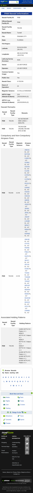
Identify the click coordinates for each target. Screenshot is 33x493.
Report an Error (25, 472)
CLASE (27, 171)
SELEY (27, 260)
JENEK (27, 208)
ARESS (27, 150)
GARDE (27, 187)
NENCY (27, 225)
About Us (9, 472)
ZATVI (27, 306)
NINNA (27, 229)
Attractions (7, 416)
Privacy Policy (16, 472)
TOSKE (27, 273)
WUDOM (27, 298)
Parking (6, 408)
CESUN (27, 166)
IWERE (27, 200)
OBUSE (27, 239)
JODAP (27, 217)
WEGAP (27, 285)
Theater (6, 423)
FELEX (27, 183)
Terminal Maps (5, 446)
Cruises (21, 404)
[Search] (17, 2)
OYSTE (27, 243)
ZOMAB (27, 310)
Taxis (20, 397)
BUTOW (27, 154)
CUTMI (27, 179)
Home (3, 8)
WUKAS (27, 302)
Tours (21, 416)
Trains (21, 401)
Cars (6, 404)
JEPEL (27, 212)
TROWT (27, 281)
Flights (6, 401)
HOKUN (27, 196)
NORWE (27, 233)
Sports (21, 419)
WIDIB (27, 294)
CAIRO (27, 158)
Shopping (4, 442)
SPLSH (27, 264)
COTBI (27, 175)
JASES (27, 204)
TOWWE (27, 277)
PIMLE (27, 252)
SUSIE (27, 268)
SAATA (27, 256)
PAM (25, 8)
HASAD (27, 192)
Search (9, 8)
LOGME (27, 221)
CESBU (27, 162)
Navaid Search (17, 8)
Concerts (7, 419)
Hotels (6, 397)
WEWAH (27, 289)
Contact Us (16, 474)
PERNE (27, 248)
